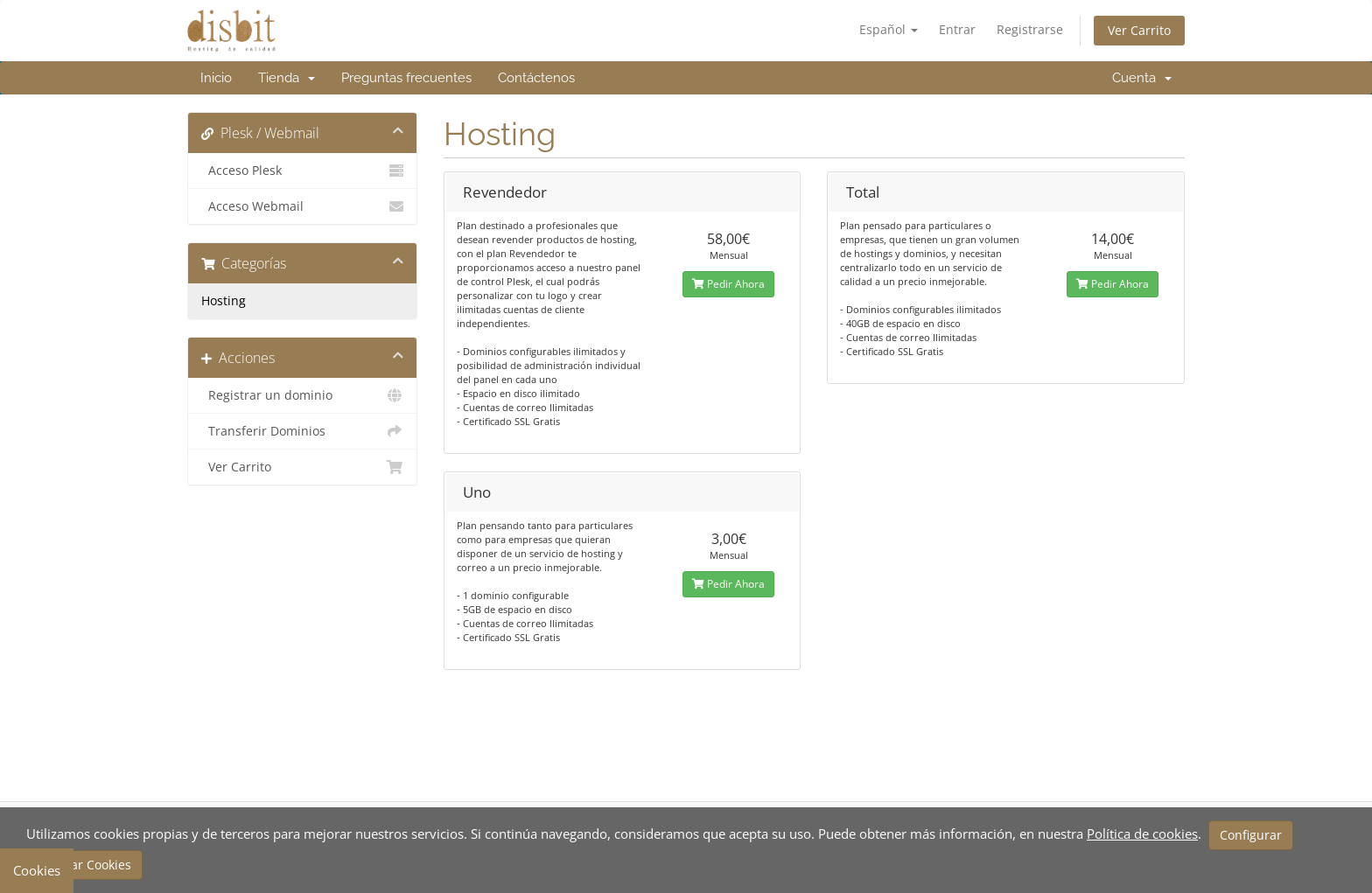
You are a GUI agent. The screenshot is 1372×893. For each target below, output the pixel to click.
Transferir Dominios (302, 431)
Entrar (957, 29)
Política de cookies (1142, 833)
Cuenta (1142, 78)
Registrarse (1030, 29)
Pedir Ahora (728, 283)
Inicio (216, 78)
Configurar (1251, 835)
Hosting (223, 301)
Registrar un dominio (302, 395)
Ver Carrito (1139, 30)
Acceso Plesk (302, 170)
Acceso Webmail (302, 206)
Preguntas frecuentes (406, 78)
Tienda (286, 78)
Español (888, 29)
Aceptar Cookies (84, 864)
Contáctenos (536, 78)
